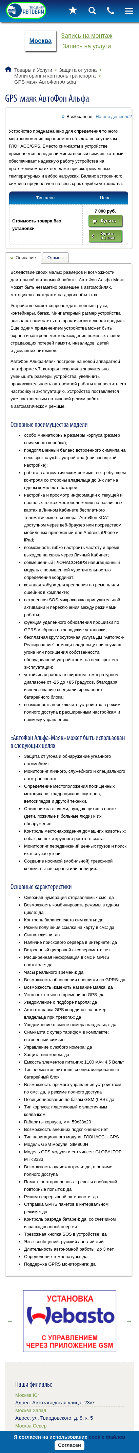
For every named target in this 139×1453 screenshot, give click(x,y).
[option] (69, 1321)
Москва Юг (27, 1395)
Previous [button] (10, 1321)
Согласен (69, 1445)
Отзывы (55, 257)
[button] (65, 157)
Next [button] (128, 1321)
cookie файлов (107, 1437)
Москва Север (30, 1426)
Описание (26, 257)
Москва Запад (30, 1410)
